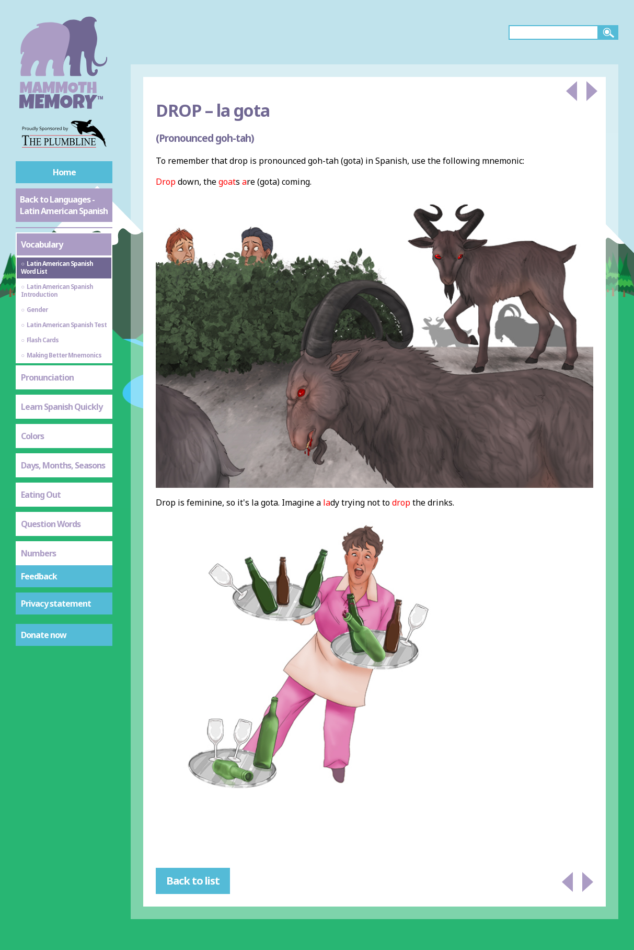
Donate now (43, 635)
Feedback (39, 576)
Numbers (38, 553)
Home (64, 172)
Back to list (193, 881)
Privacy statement (56, 603)
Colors (32, 436)
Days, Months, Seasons (63, 465)
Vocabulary (42, 244)
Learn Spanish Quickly (61, 406)
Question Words (50, 524)
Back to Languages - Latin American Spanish (64, 205)
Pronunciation (47, 377)
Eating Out (41, 494)
